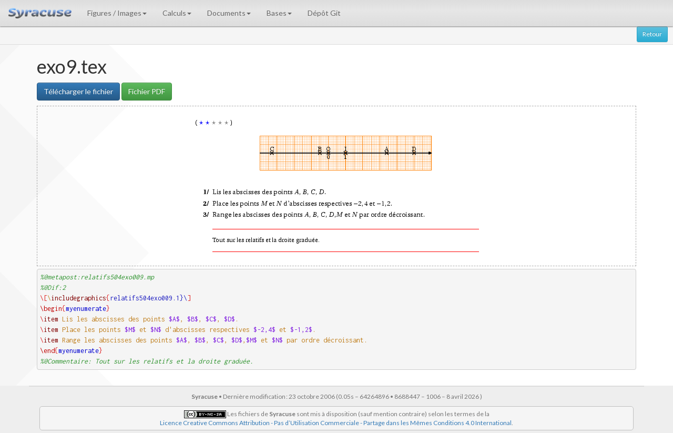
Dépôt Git (324, 12)
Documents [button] (229, 12)
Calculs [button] (176, 12)
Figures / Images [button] (117, 12)
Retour (652, 34)
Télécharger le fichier (78, 91)
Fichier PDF (146, 91)
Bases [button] (279, 12)
